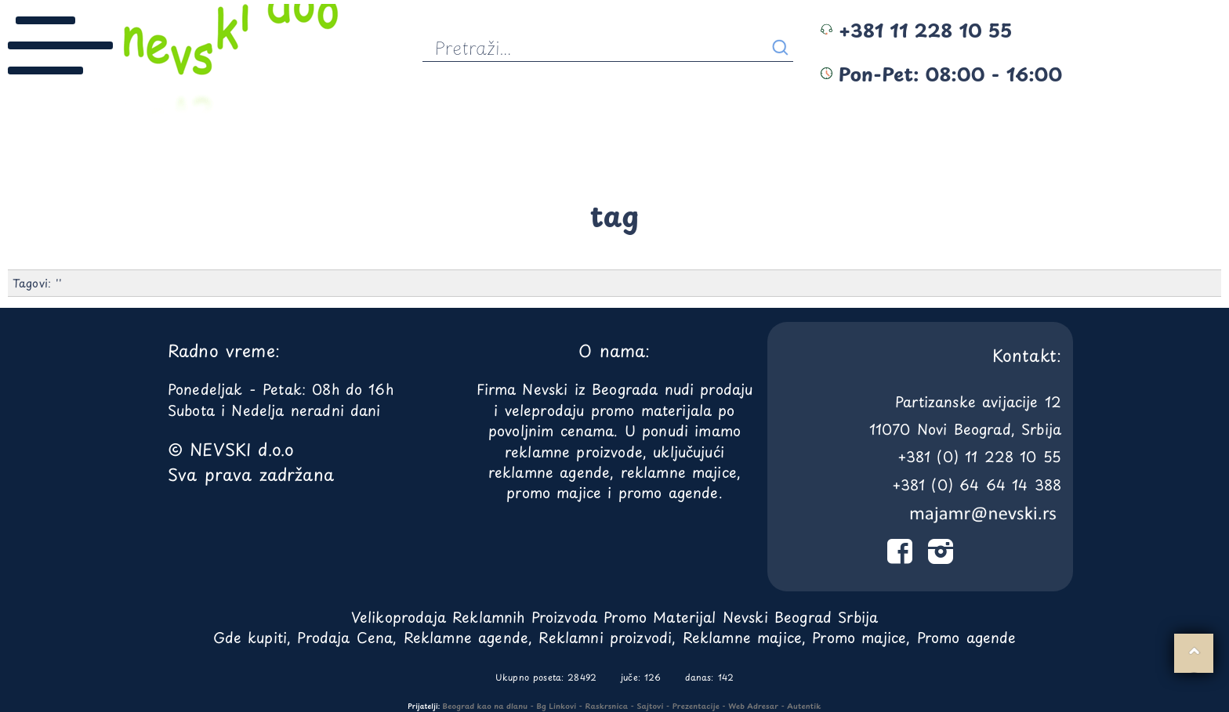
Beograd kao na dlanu (485, 705)
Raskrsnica (607, 705)
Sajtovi (649, 705)
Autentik (804, 705)
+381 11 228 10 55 (916, 30)
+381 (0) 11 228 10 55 (979, 456)
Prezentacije (696, 705)
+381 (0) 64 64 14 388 (976, 484)
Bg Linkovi (556, 705)
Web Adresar (753, 705)
